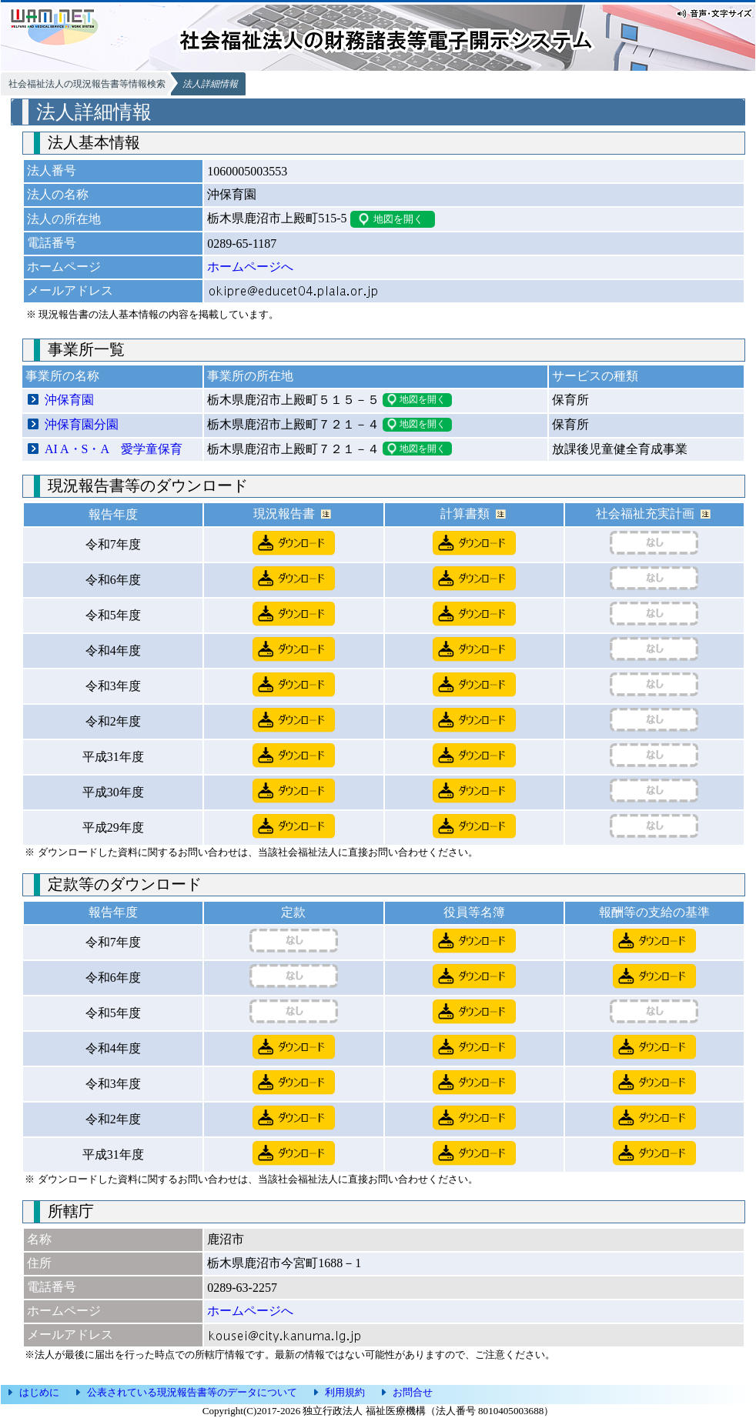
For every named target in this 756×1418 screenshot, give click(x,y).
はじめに (39, 1392)
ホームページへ (250, 266)
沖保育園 (69, 399)
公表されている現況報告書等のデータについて (192, 1392)
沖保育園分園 (82, 424)
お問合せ (413, 1392)
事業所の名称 (62, 375)
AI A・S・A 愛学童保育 (113, 448)
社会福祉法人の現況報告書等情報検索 (87, 83)
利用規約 (345, 1392)
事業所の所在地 (250, 375)
